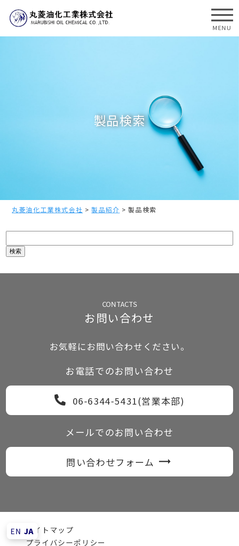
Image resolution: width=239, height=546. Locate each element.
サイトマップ (50, 529)
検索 (15, 251)
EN (15, 531)
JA (29, 531)
